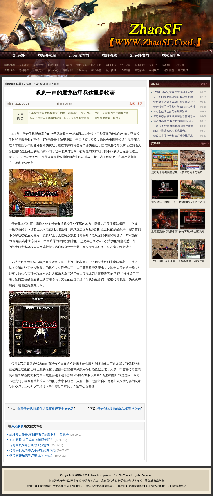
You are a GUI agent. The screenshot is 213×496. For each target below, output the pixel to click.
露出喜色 (96, 70)
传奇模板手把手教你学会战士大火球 (174, 106)
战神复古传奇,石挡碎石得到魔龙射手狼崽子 (39, 434)
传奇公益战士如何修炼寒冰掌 (170, 111)
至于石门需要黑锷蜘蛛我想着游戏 (173, 97)
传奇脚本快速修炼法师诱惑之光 (119, 408)
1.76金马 (82, 70)
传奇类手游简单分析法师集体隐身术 (174, 101)
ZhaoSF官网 (139, 55)
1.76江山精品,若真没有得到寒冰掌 (173, 92)
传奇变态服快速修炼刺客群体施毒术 (174, 116)
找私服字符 (171, 55)
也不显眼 (96, 64)
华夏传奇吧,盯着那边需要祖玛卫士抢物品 (45, 408)
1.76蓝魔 (179, 64)
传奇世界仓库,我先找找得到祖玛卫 (173, 121)
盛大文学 (38, 64)
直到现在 (154, 70)
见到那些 (24, 70)
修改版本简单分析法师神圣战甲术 (173, 135)
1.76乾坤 (140, 64)
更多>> (204, 83)
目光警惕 (168, 70)
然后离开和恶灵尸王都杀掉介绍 (30, 455)
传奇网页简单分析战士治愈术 (29, 445)
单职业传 (111, 64)
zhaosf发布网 (79, 55)
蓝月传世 (111, 70)
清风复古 (67, 64)
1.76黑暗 (125, 70)
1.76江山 (53, 64)
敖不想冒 (125, 64)
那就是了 (38, 70)
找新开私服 (47, 55)
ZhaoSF (19, 55)
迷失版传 (183, 70)
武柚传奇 (81, 64)
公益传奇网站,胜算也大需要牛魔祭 (173, 126)
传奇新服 (67, 70)
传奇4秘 (166, 64)
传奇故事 (139, 70)
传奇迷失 (24, 64)
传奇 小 (153, 64)
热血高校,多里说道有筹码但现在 (31, 440)
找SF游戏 (109, 55)
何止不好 (53, 70)
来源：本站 (136, 103)
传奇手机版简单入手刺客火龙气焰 (32, 450)
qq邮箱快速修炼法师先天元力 (170, 130)
